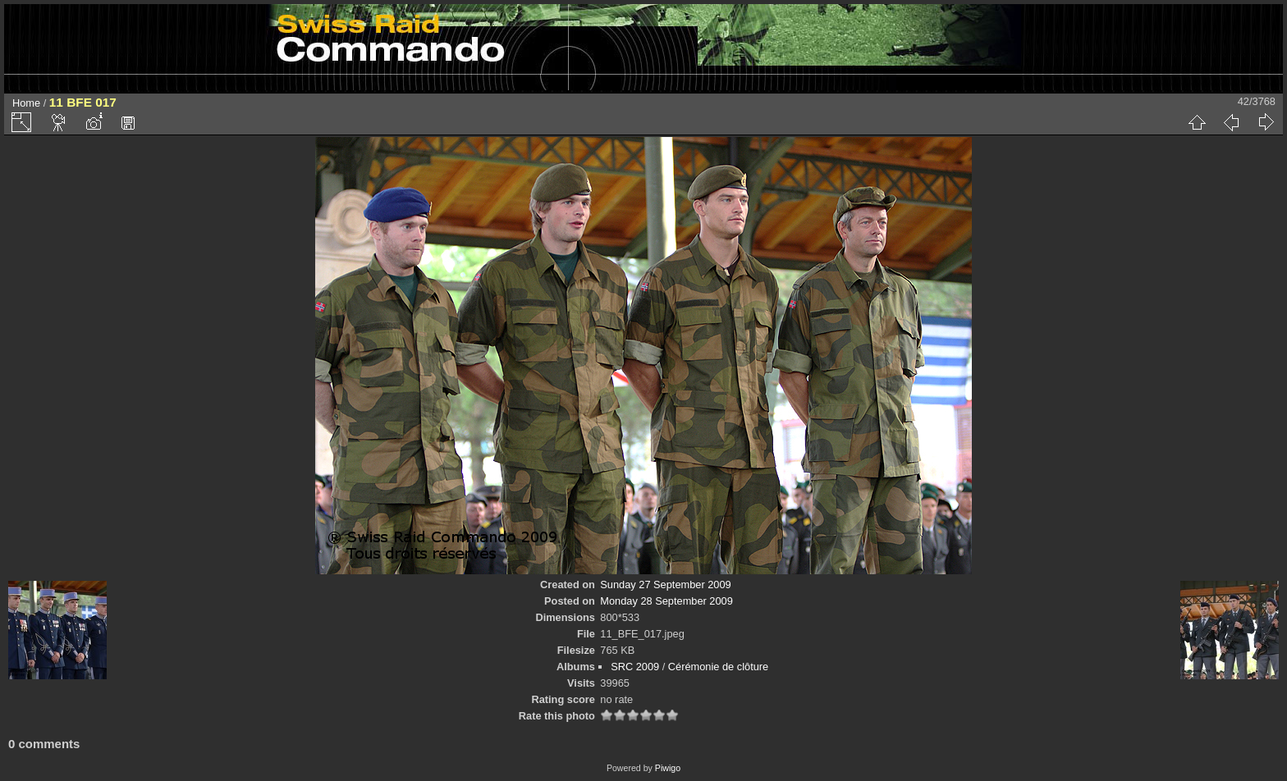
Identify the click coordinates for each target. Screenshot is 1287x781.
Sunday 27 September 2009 (665, 584)
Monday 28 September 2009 (666, 601)
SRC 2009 (635, 666)
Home (26, 103)
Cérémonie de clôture (718, 666)
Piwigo (667, 768)
